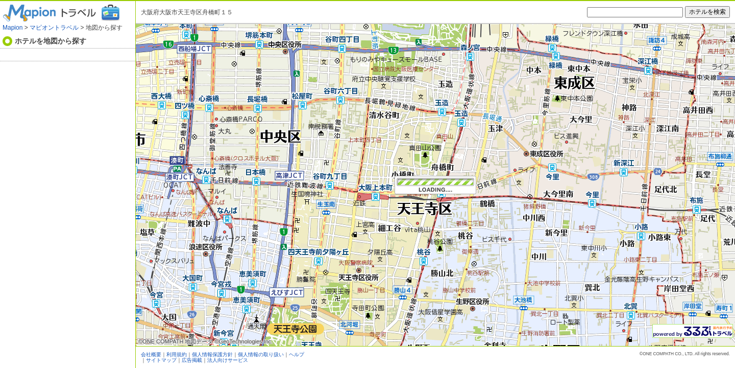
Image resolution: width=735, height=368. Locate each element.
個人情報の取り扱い (261, 354)
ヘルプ (296, 354)
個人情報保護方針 (212, 354)
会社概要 (151, 354)
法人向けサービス (227, 360)
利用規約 (176, 354)
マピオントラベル (54, 27)
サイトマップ (161, 360)
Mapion (12, 27)
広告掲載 (192, 360)
